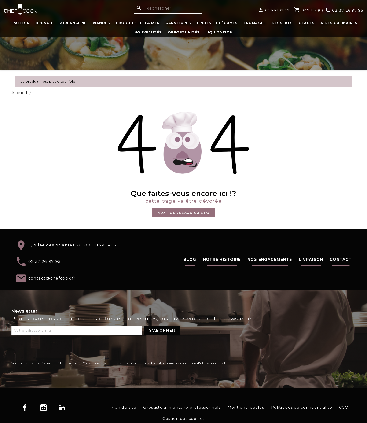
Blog (190, 259)
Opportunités (184, 32)
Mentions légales (246, 407)
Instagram (43, 407)
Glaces (307, 23)
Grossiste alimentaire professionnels (181, 407)
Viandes (101, 23)
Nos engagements (269, 259)
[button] (183, 212)
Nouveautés (148, 32)
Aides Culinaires (338, 23)
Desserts (282, 23)
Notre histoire (222, 259)
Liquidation (219, 32)
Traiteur (20, 23)
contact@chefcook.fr (52, 278)
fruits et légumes (217, 23)
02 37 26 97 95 (344, 11)
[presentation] (47, 349)
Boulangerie (72, 23)
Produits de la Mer (138, 23)
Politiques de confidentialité (301, 407)
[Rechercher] (168, 9)
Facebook (24, 407)
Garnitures (178, 23)
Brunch (44, 23)
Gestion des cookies (183, 418)
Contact (341, 259)
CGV (343, 407)
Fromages (255, 23)
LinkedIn (62, 407)
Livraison (311, 259)
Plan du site (123, 407)
